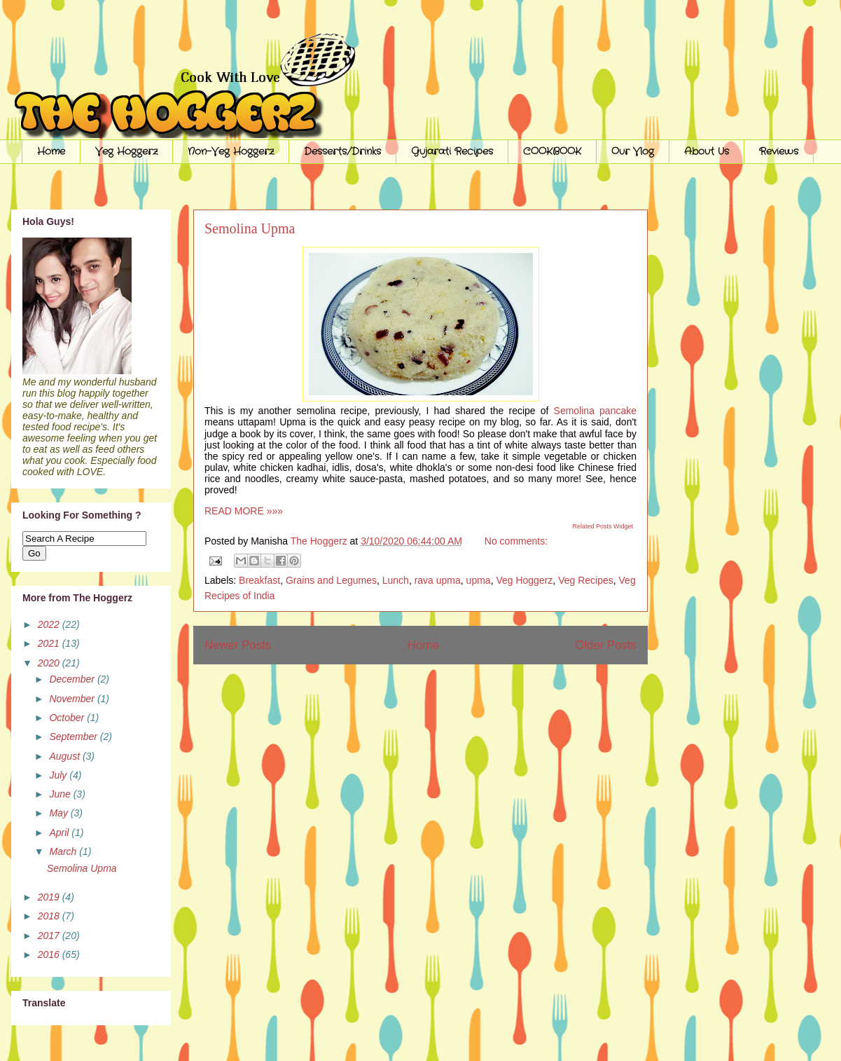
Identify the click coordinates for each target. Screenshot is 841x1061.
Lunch (395, 580)
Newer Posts (237, 645)
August (65, 756)
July (59, 775)
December (73, 679)
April (60, 832)
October (68, 717)
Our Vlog (632, 151)
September (74, 736)
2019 (50, 897)
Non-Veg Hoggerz (231, 151)
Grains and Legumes (331, 580)
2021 (50, 643)
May (59, 813)
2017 (50, 935)
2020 (50, 663)
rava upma (438, 580)
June (61, 794)
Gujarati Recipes (452, 151)
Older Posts (606, 645)
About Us (706, 151)
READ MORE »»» (243, 510)
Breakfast (259, 580)
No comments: (516, 541)
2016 (50, 954)
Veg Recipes (585, 580)
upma (478, 580)
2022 (50, 624)
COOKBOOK (552, 151)
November (73, 698)
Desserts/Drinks (342, 151)
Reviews (778, 151)
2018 (50, 916)
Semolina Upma (249, 228)
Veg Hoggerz (126, 151)
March (64, 851)
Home (51, 151)
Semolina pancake (595, 410)
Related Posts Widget (602, 526)
